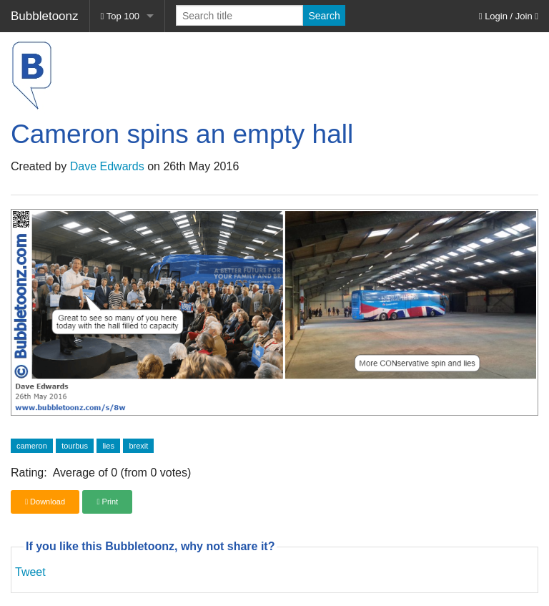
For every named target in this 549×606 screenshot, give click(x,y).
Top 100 (120, 16)
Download (45, 501)
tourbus (74, 445)
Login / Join (508, 16)
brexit (138, 445)
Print (107, 501)
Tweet (30, 572)
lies (108, 445)
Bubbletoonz (45, 16)
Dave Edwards (107, 166)
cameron (31, 445)
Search (324, 15)
